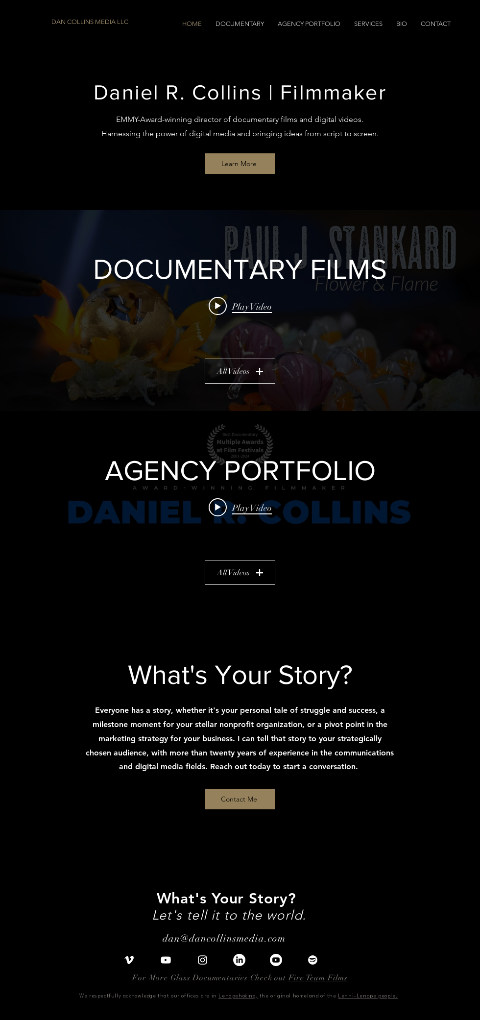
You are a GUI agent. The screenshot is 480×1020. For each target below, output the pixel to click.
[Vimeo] (129, 960)
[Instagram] (202, 960)
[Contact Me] (240, 799)
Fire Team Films (318, 978)
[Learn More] (240, 163)
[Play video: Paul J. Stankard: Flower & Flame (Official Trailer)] (240, 306)
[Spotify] (313, 960)
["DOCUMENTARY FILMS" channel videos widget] (240, 310)
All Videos (240, 371)
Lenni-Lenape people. (368, 996)
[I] (276, 960)
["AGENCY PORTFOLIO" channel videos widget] (240, 512)
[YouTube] (166, 960)
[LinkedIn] (239, 960)
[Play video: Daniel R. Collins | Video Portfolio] (240, 507)
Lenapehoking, (238, 996)
